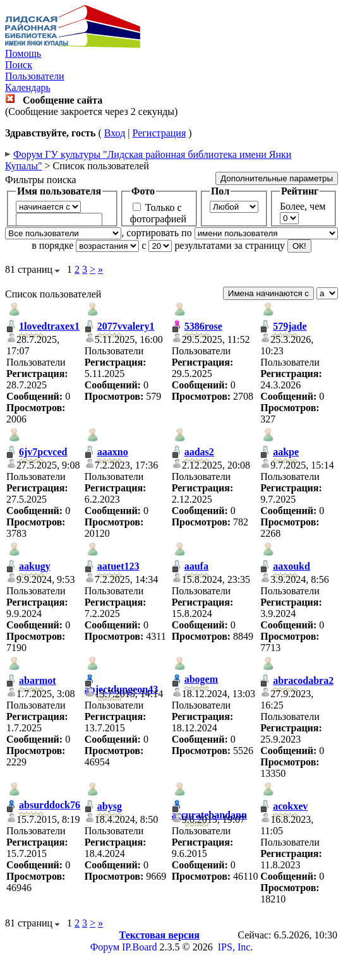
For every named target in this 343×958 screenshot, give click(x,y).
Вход (115, 133)
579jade (289, 326)
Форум (104, 947)
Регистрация (159, 133)
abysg (109, 806)
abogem (201, 679)
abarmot (37, 680)
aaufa (196, 566)
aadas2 (199, 451)
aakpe (286, 451)
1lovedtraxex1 (49, 326)
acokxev (290, 806)
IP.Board (139, 947)
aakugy (35, 566)
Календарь (28, 87)
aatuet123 (118, 566)
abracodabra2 (303, 680)
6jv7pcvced (43, 451)
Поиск (18, 64)
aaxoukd (291, 566)
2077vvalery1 (126, 326)
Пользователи (34, 76)
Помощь (23, 53)
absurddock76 (49, 804)
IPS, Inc (234, 947)
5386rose (203, 326)
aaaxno (112, 451)
